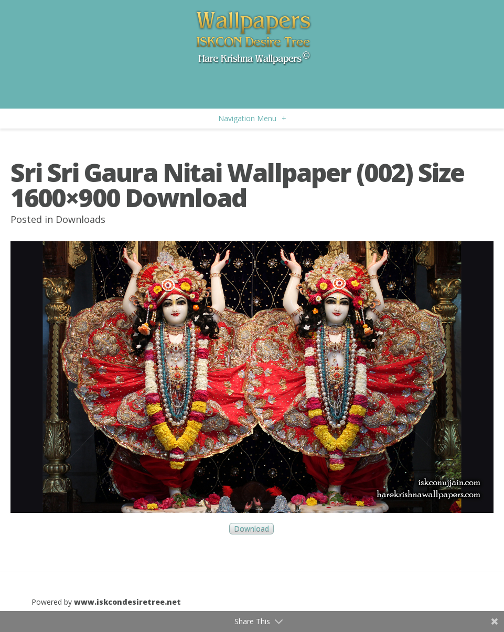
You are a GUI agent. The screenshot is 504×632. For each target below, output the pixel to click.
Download (251, 528)
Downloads (80, 219)
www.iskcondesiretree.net (127, 602)
